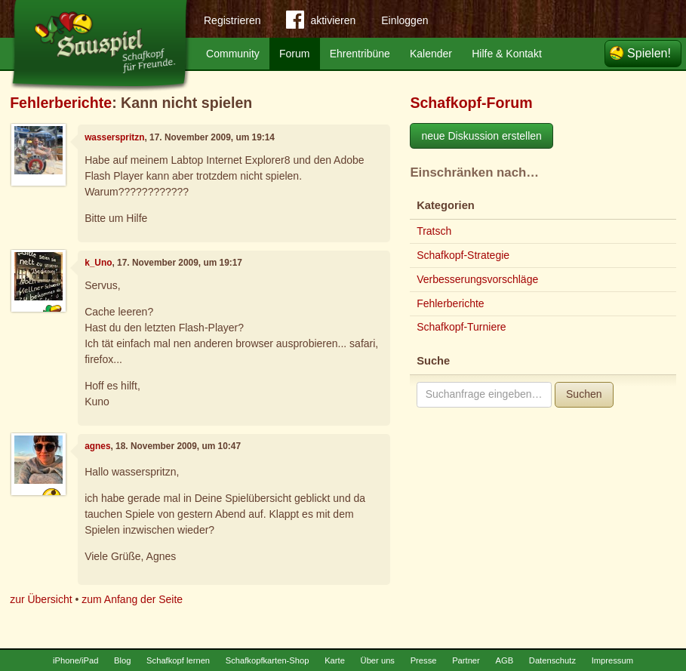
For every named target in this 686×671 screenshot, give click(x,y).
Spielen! (649, 53)
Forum (294, 54)
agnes (97, 446)
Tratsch (434, 231)
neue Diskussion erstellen (481, 136)
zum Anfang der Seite (132, 599)
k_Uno (98, 262)
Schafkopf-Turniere (461, 327)
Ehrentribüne (360, 54)
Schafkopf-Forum (471, 102)
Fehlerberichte (61, 102)
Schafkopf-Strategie (463, 255)
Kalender (431, 54)
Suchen (583, 394)
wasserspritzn (114, 137)
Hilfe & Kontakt (507, 54)
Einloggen (404, 20)
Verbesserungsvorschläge (477, 279)
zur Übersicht (41, 599)
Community (233, 54)
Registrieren (232, 20)
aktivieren (320, 23)
